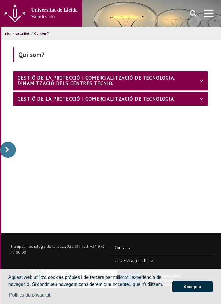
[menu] (208, 13)
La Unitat (22, 33)
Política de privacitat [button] (29, 294)
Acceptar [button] (192, 286)
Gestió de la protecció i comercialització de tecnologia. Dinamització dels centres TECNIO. (110, 81)
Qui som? (41, 33)
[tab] (110, 80)
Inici (7, 33)
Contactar (124, 247)
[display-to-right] (8, 150)
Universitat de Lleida (134, 260)
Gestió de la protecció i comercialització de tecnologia (110, 99)
